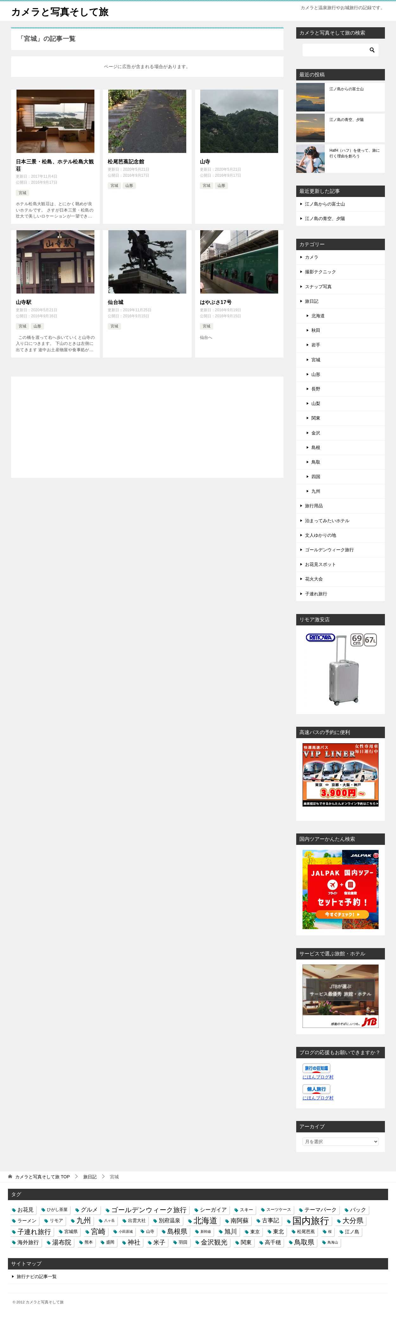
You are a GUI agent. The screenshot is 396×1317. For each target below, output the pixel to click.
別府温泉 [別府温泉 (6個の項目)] (169, 1220)
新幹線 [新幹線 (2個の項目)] (206, 1231)
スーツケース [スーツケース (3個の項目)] (278, 1209)
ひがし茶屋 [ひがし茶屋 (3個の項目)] (57, 1209)
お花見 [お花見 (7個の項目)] (25, 1209)
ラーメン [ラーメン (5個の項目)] (26, 1220)
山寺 (205, 161)
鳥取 (315, 461)
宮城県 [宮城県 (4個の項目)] (71, 1231)
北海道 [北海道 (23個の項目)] (205, 1220)
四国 (315, 476)
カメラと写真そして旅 (59, 11)
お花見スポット (320, 564)
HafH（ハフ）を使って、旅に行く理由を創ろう (354, 153)
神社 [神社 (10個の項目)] (134, 1241)
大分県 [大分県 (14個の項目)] (352, 1221)
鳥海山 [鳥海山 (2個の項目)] (333, 1242)
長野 (315, 388)
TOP (42, 1176)
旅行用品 (314, 505)
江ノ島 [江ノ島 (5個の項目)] (352, 1231)
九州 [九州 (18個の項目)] (83, 1220)
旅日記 (311, 300)
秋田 (315, 329)
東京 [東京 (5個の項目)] (255, 1231)
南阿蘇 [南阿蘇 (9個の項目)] (240, 1220)
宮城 (22, 192)
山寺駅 (23, 302)
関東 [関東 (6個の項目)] (246, 1242)
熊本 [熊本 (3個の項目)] (89, 1242)
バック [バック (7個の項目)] (358, 1209)
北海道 (318, 315)
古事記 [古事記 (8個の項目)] (270, 1220)
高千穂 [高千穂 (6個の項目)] (273, 1242)
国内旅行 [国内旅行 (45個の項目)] (310, 1220)
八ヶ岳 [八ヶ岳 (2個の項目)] (109, 1220)
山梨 (315, 403)
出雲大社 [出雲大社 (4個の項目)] (137, 1220)
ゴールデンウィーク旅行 (329, 549)
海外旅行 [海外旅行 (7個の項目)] (28, 1242)
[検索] (341, 49)
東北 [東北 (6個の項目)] (278, 1231)
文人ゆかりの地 (320, 534)
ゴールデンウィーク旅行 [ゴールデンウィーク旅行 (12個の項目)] (149, 1209)
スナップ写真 (318, 286)
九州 (315, 490)
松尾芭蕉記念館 (126, 161)
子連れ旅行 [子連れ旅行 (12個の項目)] (34, 1231)
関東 (315, 417)
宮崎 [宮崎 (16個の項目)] (98, 1231)
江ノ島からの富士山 (346, 88)
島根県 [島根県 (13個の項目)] (177, 1231)
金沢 (315, 432)
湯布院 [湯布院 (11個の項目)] (61, 1241)
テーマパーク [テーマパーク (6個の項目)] (320, 1209)
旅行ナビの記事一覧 (37, 1276)
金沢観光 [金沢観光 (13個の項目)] (214, 1242)
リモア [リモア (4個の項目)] (56, 1220)
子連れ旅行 (316, 593)
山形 (129, 185)
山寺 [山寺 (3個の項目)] (150, 1231)
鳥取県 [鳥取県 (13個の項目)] (304, 1242)
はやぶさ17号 (216, 302)
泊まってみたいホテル (327, 520)
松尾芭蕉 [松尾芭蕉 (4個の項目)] (306, 1231)
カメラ (311, 256)
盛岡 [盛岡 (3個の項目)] (110, 1242)
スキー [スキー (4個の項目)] (246, 1209)
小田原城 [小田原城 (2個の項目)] (126, 1231)
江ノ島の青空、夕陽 (346, 119)
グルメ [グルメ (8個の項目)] (89, 1209)
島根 (315, 447)
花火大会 (314, 578)
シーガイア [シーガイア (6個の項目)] (213, 1209)
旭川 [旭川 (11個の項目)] (230, 1231)
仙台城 (115, 302)
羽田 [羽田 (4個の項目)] (183, 1241)
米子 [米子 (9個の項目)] (159, 1242)
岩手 (315, 344)
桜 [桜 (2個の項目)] (330, 1231)
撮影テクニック (320, 271)
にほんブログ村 (318, 1076)
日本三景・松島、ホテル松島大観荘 (55, 165)
